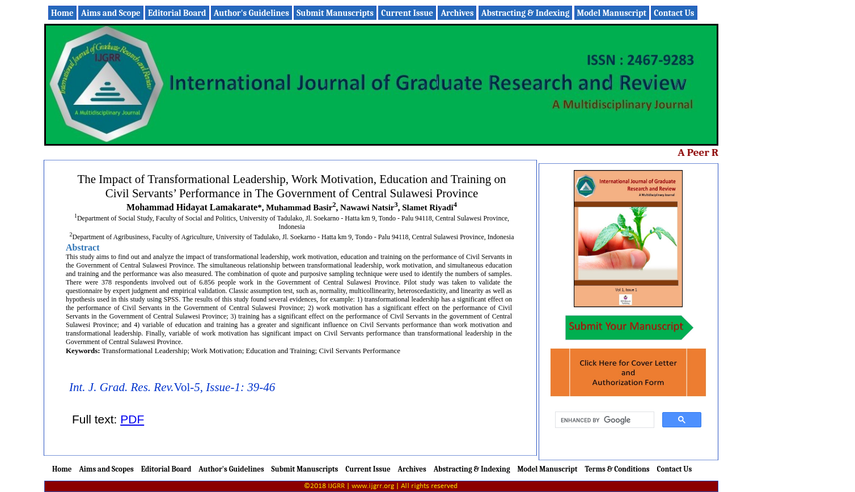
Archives (457, 13)
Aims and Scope (111, 13)
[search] (603, 420)
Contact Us (674, 13)
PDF (132, 419)
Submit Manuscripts (335, 13)
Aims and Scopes (106, 469)
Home (62, 13)
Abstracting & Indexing (525, 13)
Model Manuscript (611, 13)
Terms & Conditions (617, 469)
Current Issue (407, 13)
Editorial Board (177, 13)
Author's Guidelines (251, 13)
